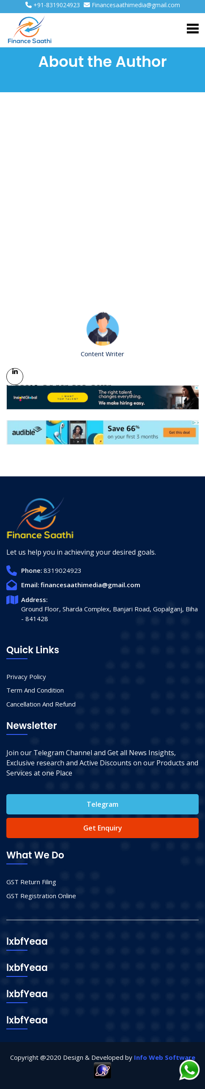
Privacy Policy (26, 676)
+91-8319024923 (56, 5)
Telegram (102, 804)
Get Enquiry (102, 828)
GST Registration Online (41, 895)
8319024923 (63, 570)
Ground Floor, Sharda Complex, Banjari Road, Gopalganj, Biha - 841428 (109, 614)
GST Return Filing (31, 881)
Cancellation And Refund (41, 704)
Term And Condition (35, 690)
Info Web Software (164, 1057)
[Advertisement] (102, 213)
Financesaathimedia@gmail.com (136, 5)
